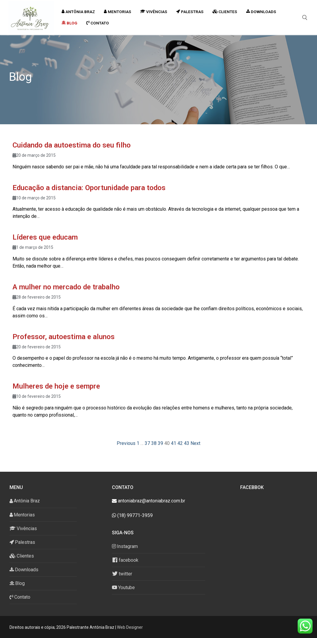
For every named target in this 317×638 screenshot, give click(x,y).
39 (160, 443)
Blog (17, 583)
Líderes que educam (45, 237)
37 (147, 443)
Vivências (23, 528)
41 (173, 443)
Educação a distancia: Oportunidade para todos (89, 188)
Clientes (22, 556)
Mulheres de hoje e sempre (56, 386)
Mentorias (22, 515)
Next (195, 443)
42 (180, 443)
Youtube (123, 587)
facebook (125, 560)
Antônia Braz (25, 501)
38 (154, 443)
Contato (20, 597)
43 (186, 443)
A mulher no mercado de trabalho (66, 287)
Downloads (24, 569)
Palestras (22, 542)
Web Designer (130, 627)
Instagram (125, 546)
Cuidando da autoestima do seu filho (72, 145)
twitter (122, 574)
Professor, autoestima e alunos (64, 337)
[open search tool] (304, 17)
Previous (126, 443)
